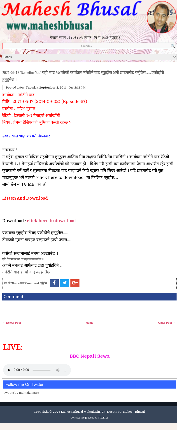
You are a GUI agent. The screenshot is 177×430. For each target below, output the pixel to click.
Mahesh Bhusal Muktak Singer (83, 411)
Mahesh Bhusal (134, 411)
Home (89, 322)
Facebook (91, 417)
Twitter (103, 417)
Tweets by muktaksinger (21, 392)
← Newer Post (12, 322)
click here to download (51, 220)
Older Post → (166, 322)
